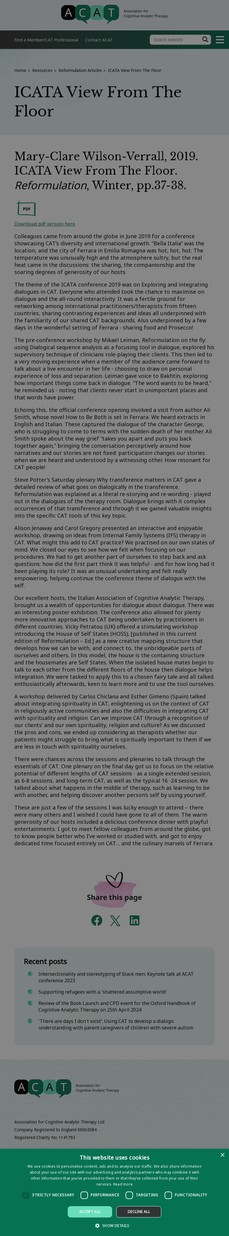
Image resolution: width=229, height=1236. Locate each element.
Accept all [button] (90, 1211)
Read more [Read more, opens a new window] (123, 1184)
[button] (114, 1225)
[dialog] (114, 1192)
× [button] (222, 1155)
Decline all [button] (139, 1211)
